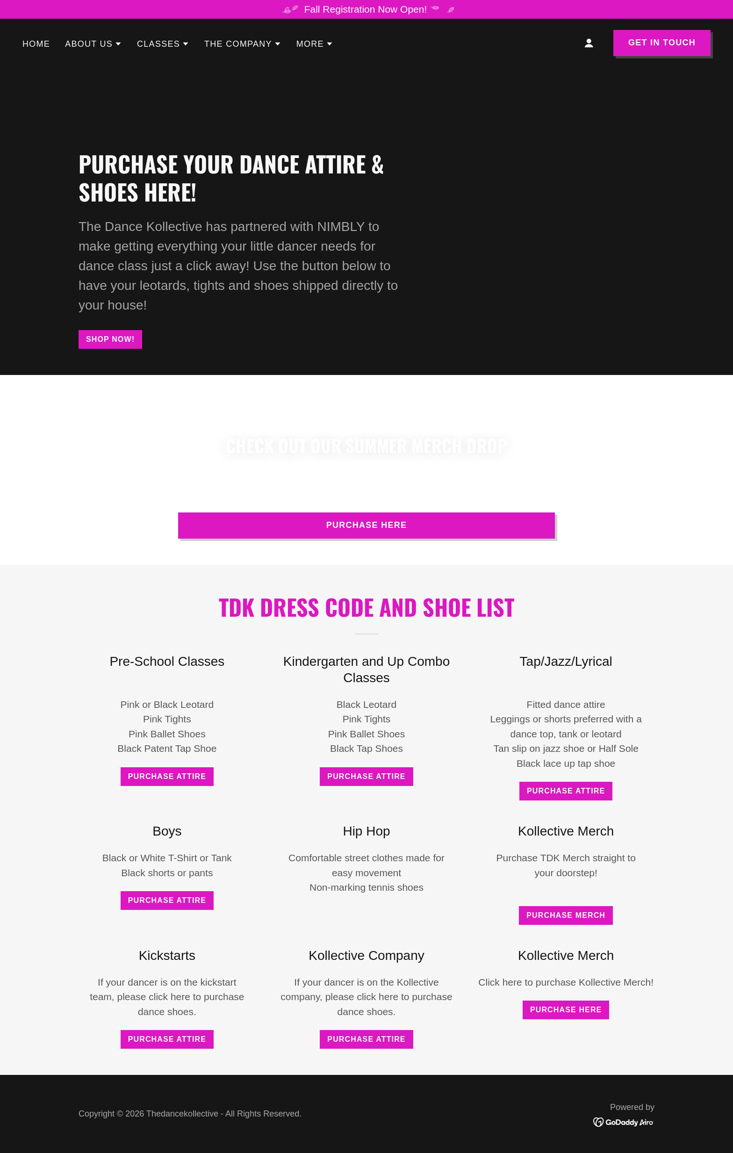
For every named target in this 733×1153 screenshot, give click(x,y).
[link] (623, 1121)
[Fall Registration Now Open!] (366, 9)
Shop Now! (110, 339)
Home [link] (36, 44)
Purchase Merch (565, 915)
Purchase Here (566, 1010)
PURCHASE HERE (366, 525)
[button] (93, 44)
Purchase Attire (167, 776)
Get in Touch (662, 42)
